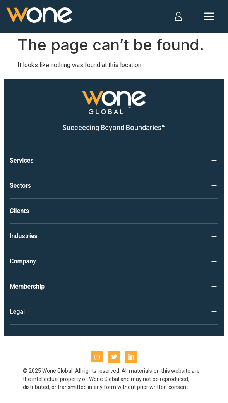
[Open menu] (209, 16)
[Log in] (177, 16)
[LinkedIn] (131, 357)
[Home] (40, 16)
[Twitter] (114, 357)
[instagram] (97, 356)
